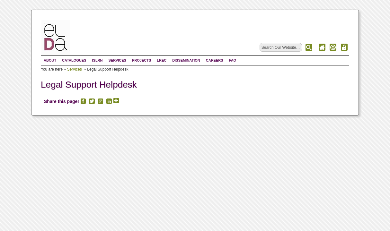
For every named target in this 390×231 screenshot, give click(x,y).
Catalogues (74, 60)
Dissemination (186, 60)
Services (117, 60)
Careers (214, 60)
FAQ (232, 60)
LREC (161, 60)
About (50, 60)
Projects (141, 60)
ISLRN (97, 60)
